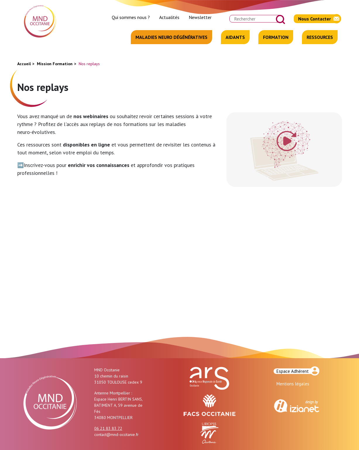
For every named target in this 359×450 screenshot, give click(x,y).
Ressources (320, 37)
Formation (275, 37)
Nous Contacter (314, 19)
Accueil (24, 63)
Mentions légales (292, 384)
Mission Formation (55, 63)
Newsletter (200, 17)
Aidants (235, 37)
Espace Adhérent (292, 371)
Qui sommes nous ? (131, 17)
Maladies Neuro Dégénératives (171, 37)
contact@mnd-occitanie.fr (116, 434)
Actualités (169, 17)
